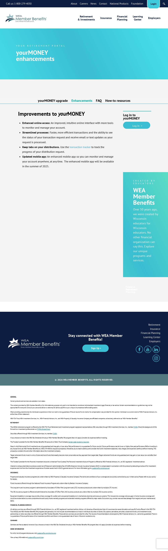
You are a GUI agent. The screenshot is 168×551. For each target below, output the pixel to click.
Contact (103, 3)
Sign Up (95, 348)
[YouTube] (147, 349)
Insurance (106, 17)
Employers (154, 17)
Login (153, 3)
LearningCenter (138, 18)
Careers (84, 3)
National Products (119, 3)
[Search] (164, 4)
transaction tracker (80, 147)
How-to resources (117, 101)
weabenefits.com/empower (100, 468)
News (93, 3)
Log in (136, 125)
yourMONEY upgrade (53, 101)
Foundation (137, 3)
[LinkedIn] (156, 349)
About (74, 3)
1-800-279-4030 (23, 3)
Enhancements (81, 101)
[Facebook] (139, 349)
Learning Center (151, 337)
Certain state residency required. (78, 442)
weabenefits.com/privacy (36, 537)
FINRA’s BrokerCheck (43, 429)
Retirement (154, 324)
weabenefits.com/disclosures (46, 533)
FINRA (136, 427)
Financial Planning (150, 333)
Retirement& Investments (86, 18)
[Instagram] (156, 358)
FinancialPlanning (122, 18)
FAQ (99, 101)
